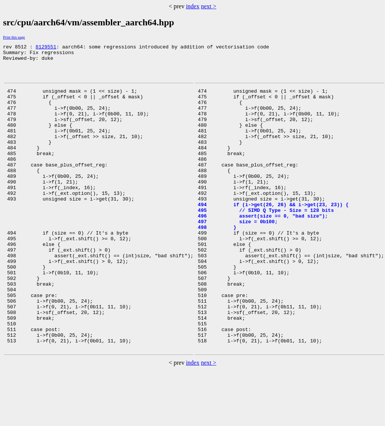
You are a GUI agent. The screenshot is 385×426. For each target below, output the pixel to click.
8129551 (46, 47)
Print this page (14, 37)
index (193, 6)
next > (208, 6)
